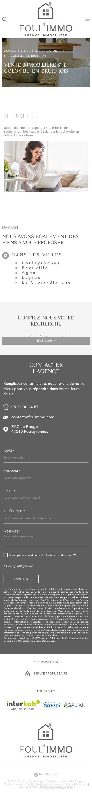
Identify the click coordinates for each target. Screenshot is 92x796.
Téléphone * (14, 511)
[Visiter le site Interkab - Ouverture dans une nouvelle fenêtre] (23, 705)
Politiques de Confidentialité (65, 638)
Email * (10, 491)
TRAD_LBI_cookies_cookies (56, 787)
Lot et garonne (48, 51)
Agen (29, 273)
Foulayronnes (41, 263)
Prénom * (12, 471)
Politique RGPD (28, 787)
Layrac (31, 278)
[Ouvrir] (4, 19)
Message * (12, 531)
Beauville (35, 268)
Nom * (9, 450)
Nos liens (82, 784)
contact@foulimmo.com (32, 417)
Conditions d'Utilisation (17, 641)
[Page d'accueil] (46, 19)
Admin (70, 784)
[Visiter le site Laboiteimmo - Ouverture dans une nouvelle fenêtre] (46, 775)
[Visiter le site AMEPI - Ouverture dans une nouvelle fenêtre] (51, 705)
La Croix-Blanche (46, 283)
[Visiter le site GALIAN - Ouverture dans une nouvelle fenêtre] (74, 705)
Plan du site (33, 784)
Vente (25, 51)
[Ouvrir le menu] (87, 19)
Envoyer (21, 579)
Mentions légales (52, 784)
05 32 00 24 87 (25, 407)
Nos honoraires (13, 784)
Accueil (10, 51)
